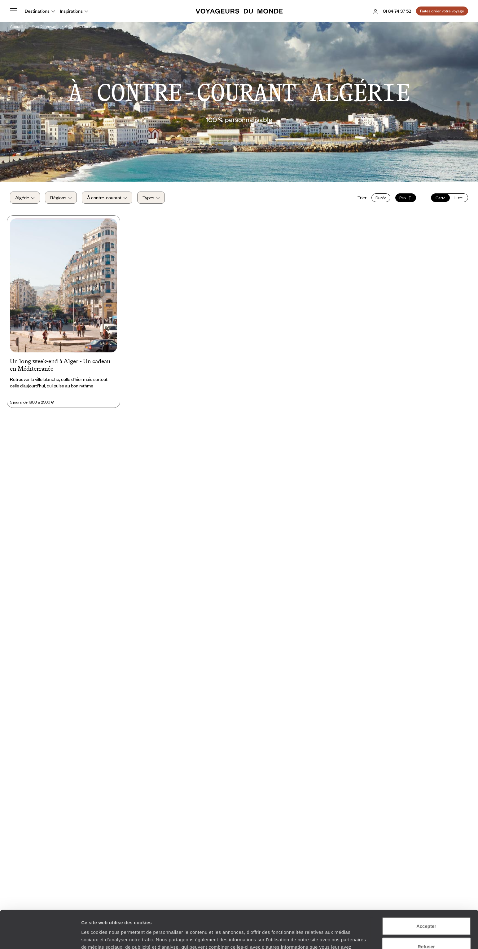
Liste (458, 198)
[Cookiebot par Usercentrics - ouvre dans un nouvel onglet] (40, 937)
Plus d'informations (267, 916)
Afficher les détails (341, 936)
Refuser (426, 908)
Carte (440, 198)
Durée (380, 198)
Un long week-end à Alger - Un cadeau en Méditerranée (60, 364)
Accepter (426, 888)
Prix (405, 198)
